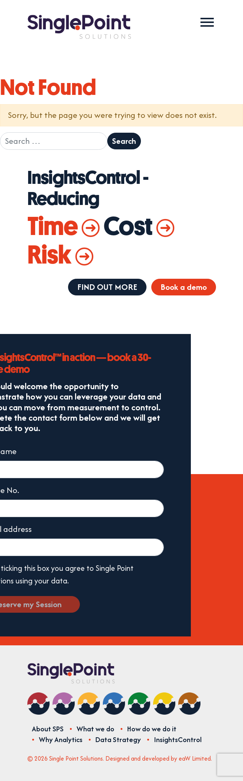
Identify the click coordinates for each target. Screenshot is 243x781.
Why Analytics (60, 739)
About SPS (48, 729)
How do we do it (151, 729)
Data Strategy (118, 739)
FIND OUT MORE (107, 287)
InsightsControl (178, 739)
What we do (95, 729)
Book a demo (184, 287)
